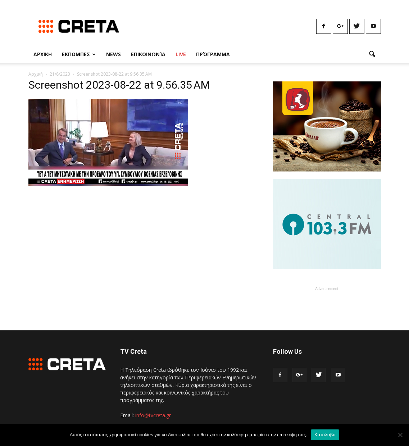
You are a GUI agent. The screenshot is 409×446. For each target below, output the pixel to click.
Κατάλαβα (325, 434)
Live (181, 54)
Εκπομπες (79, 54)
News (113, 54)
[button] (372, 54)
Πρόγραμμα (213, 54)
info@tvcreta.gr (153, 415)
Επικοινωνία (148, 54)
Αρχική (35, 74)
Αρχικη (42, 54)
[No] (400, 434)
